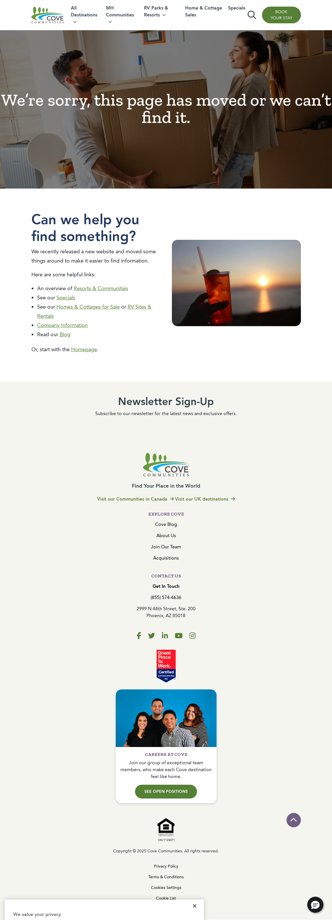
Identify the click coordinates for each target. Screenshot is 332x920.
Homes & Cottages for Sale (88, 306)
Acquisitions (166, 558)
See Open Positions (166, 791)
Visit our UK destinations (205, 499)
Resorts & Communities (101, 288)
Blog (65, 334)
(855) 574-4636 (166, 597)
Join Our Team (166, 547)
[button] (315, 905)
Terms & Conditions (166, 877)
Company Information (62, 325)
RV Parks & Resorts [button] (156, 11)
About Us (166, 536)
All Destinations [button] (84, 11)
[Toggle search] (252, 15)
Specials (236, 8)
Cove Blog (166, 524)
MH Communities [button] (120, 11)
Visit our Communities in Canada (135, 499)
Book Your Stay (281, 15)
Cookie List (166, 898)
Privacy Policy (166, 866)
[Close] (194, 913)
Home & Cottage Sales (203, 11)
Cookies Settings (166, 887)
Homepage (84, 349)
